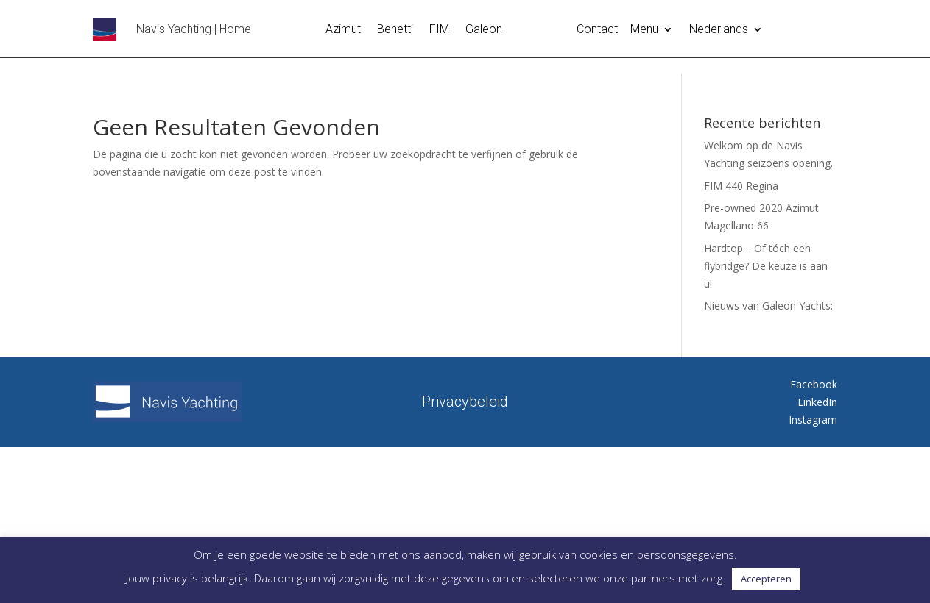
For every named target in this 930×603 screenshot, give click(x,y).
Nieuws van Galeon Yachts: (768, 306)
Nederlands (718, 30)
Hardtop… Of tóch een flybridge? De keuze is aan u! (766, 265)
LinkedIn (817, 402)
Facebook (813, 384)
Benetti (395, 30)
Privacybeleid (465, 400)
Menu (644, 30)
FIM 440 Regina (741, 186)
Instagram (813, 420)
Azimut (343, 30)
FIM (439, 30)
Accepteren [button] (766, 578)
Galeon (483, 30)
